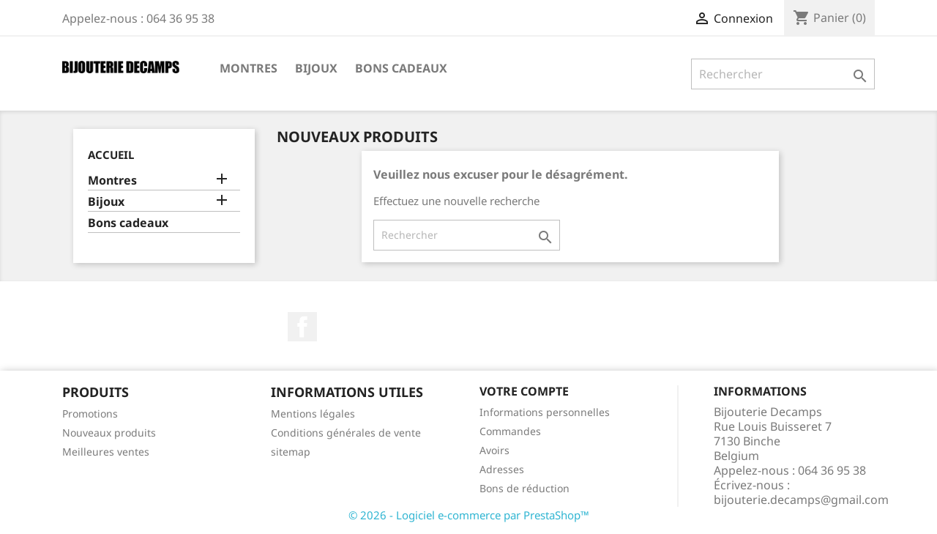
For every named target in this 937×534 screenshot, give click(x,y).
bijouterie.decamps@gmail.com (801, 500)
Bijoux (316, 68)
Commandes (510, 431)
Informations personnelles (544, 412)
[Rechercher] (783, 74)
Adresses (501, 469)
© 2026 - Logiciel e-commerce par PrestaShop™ (468, 515)
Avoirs (494, 450)
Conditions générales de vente (346, 433)
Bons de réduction (524, 488)
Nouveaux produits (109, 433)
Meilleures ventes (105, 452)
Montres (248, 68)
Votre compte (524, 391)
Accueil (111, 154)
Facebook (302, 326)
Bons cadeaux (401, 68)
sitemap (290, 452)
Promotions (90, 413)
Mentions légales (313, 413)
